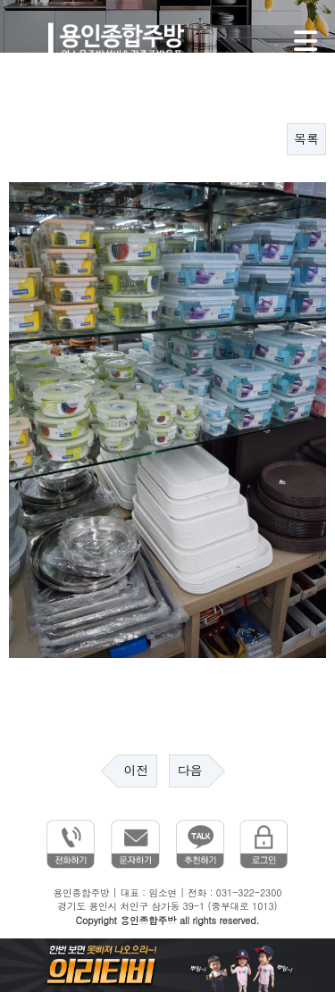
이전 (136, 770)
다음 (189, 770)
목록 (306, 139)
